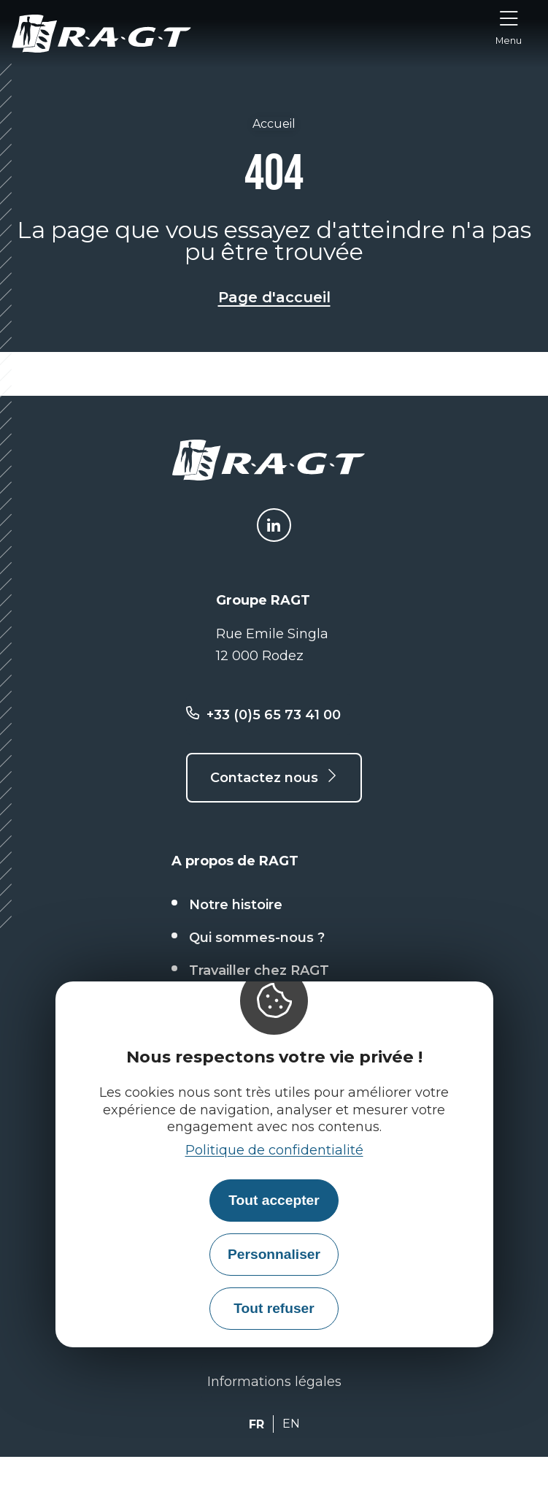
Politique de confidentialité (274, 1150)
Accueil (274, 124)
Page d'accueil (274, 297)
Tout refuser (274, 1308)
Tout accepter (273, 1200)
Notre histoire (235, 905)
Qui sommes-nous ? (257, 938)
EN (291, 1424)
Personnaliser (274, 1254)
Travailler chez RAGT (259, 970)
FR (256, 1424)
